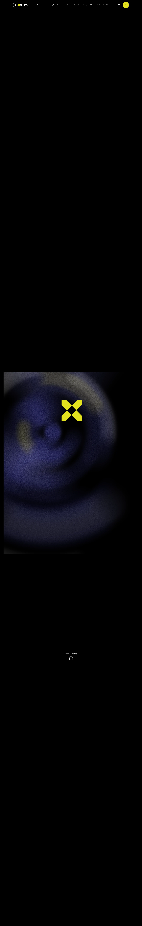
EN (119, 5)
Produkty (77, 5)
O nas (38, 5)
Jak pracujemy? (48, 5)
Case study (60, 5)
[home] (21, 5)
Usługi (85, 5)
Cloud (92, 5)
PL (126, 5)
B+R (98, 5)
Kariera (69, 5)
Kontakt (105, 5)
